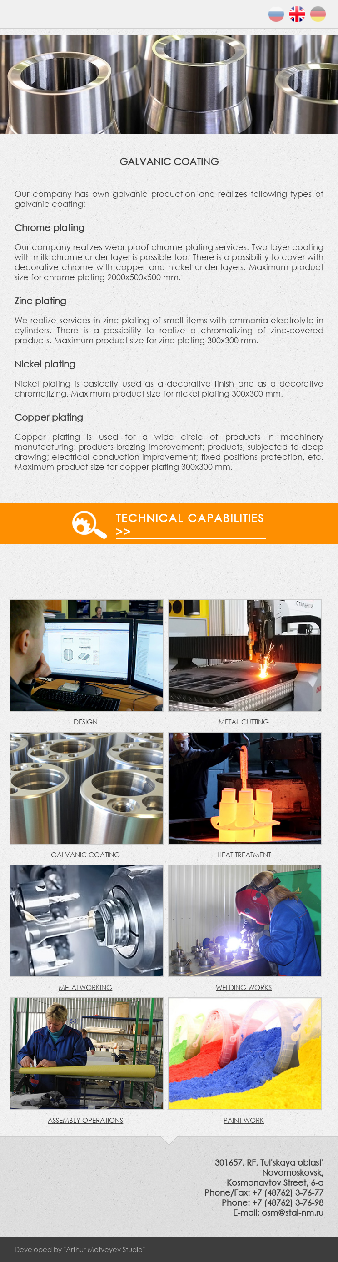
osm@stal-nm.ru (292, 1212)
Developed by (80, 1249)
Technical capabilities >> (190, 524)
